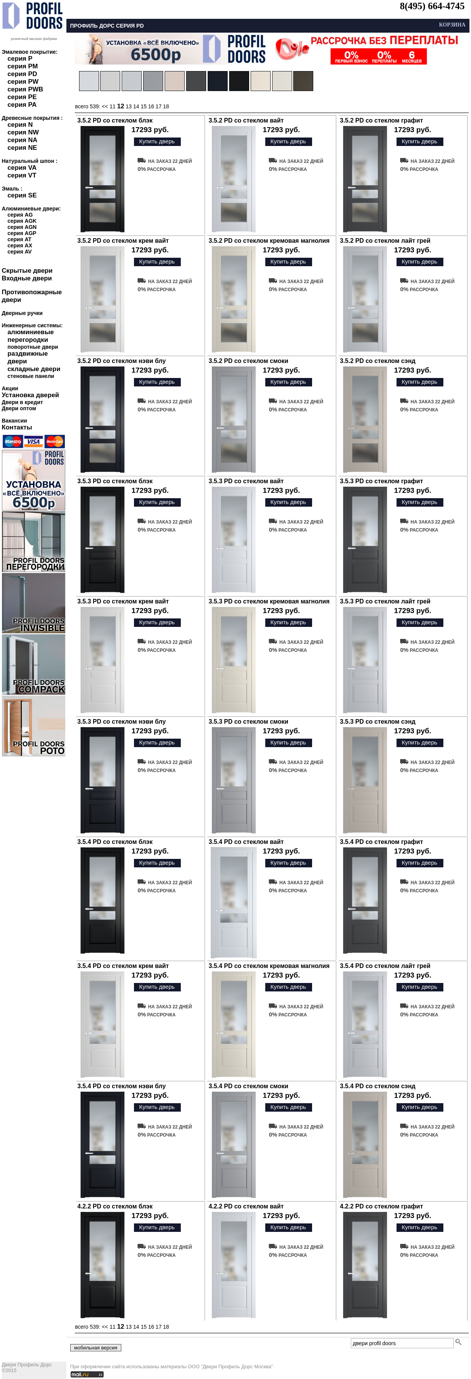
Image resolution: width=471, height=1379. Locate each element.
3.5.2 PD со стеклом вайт (246, 120)
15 (143, 106)
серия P (20, 58)
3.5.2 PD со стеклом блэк (115, 120)
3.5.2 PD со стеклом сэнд (378, 361)
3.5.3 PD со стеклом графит (381, 481)
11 (112, 106)
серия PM (23, 66)
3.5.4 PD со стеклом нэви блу (122, 1086)
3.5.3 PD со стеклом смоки (249, 721)
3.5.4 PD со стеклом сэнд (378, 1086)
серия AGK (22, 221)
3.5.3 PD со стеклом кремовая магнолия (269, 601)
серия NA (23, 140)
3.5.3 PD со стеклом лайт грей (385, 601)
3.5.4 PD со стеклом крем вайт (123, 966)
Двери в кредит (22, 402)
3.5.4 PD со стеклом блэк (115, 842)
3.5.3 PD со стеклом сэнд (378, 721)
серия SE (22, 195)
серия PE (22, 97)
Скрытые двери (27, 270)
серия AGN (22, 227)
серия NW (23, 132)
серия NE (22, 147)
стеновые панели (31, 376)
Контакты (17, 427)
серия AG (20, 215)
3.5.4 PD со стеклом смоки (249, 1086)
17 (158, 106)
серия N (20, 124)
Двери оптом (19, 408)
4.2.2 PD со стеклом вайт (246, 1206)
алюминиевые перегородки (31, 335)
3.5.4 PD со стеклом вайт (246, 842)
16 (151, 106)
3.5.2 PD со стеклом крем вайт (123, 240)
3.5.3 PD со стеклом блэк (115, 481)
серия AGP (22, 233)
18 (166, 106)
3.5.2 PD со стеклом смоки (249, 361)
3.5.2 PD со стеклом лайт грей (385, 240)
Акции (10, 388)
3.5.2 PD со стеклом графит (381, 120)
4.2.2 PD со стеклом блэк (115, 1206)
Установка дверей (30, 395)
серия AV (20, 252)
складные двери (34, 369)
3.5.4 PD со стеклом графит (381, 842)
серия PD (22, 74)
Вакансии (14, 421)
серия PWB (25, 89)
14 (136, 106)
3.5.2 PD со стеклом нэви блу (122, 361)
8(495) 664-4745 (432, 6)
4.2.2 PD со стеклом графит (381, 1206)
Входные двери (27, 278)
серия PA (22, 104)
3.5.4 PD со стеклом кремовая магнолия (269, 966)
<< (105, 106)
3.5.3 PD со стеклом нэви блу (122, 721)
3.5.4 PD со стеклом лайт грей (385, 966)
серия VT (22, 175)
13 (129, 106)
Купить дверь (157, 141)
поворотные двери (33, 347)
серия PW (23, 81)
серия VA (22, 167)
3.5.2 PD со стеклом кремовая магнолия (269, 240)
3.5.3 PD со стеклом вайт (246, 481)
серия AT (19, 239)
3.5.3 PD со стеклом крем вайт (123, 601)
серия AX (20, 245)
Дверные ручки (22, 313)
